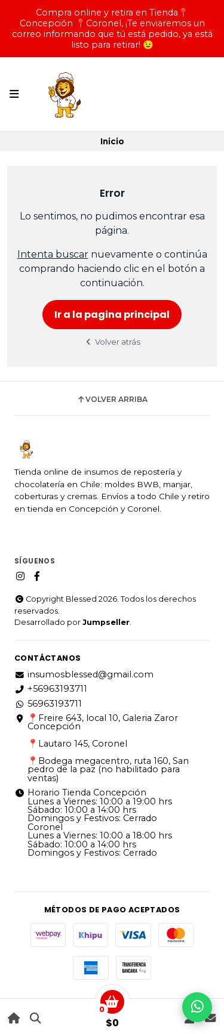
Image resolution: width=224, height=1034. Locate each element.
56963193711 (48, 703)
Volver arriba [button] (112, 399)
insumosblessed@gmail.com (84, 674)
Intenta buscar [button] (52, 254)
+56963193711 (50, 689)
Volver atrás (112, 341)
